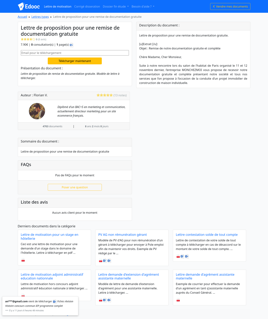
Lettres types (40, 17)
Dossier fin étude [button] (115, 6)
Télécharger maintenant (75, 61)
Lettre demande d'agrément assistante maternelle (205, 276)
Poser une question (75, 187)
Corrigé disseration (87, 6)
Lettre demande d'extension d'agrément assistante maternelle (128, 276)
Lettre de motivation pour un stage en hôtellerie (49, 236)
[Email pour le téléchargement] (75, 53)
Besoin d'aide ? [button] (142, 6)
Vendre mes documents (230, 6)
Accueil (22, 17)
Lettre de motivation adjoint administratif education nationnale (52, 276)
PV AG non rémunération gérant (122, 234)
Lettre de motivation (57, 6)
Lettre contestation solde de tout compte (207, 234)
